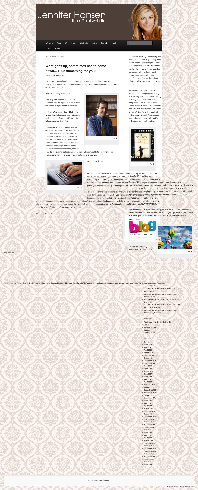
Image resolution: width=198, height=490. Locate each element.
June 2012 (148, 464)
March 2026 (148, 353)
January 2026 (149, 358)
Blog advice (27, 283)
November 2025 (150, 363)
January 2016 (149, 387)
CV (66, 43)
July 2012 (147, 462)
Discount (68, 283)
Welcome (49, 43)
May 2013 (147, 435)
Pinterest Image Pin (172, 486)
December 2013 (150, 417)
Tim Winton (143, 283)
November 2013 (150, 419)
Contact (58, 48)
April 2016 (148, 382)
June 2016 (148, 377)
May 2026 (147, 347)
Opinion (13, 283)
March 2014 (148, 408)
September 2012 (150, 456)
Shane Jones (190, 486)
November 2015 (150, 393)
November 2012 (150, 451)
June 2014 (148, 401)
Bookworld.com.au (57, 283)
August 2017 (149, 371)
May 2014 (147, 403)
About (59, 43)
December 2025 (150, 361)
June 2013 (148, 433)
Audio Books (83, 43)
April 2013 (148, 438)
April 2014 (148, 406)
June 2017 (148, 374)
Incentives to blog (111, 283)
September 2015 (150, 398)
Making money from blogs (128, 283)
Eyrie (157, 203)
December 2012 (150, 448)
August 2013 (149, 427)
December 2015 (150, 390)
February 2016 (149, 384)
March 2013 (148, 440)
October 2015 (149, 395)
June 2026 (148, 345)
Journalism (105, 43)
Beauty (146, 325)
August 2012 (149, 459)
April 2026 (148, 350)
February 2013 (149, 443)
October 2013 (149, 422)
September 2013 (150, 424)
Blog (73, 43)
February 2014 (149, 411)
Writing (94, 43)
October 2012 (149, 454)
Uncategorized (149, 333)
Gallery (48, 48)
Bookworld (46, 283)
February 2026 (149, 355)
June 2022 (148, 366)
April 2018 (148, 369)
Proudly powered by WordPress (99, 480)
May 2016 (147, 379)
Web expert (161, 283)
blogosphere (36, 283)
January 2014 (149, 414)
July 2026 (147, 342)
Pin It (115, 138)
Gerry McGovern (71, 139)
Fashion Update (150, 327)
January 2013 (149, 446)
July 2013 (147, 430)
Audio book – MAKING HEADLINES (157, 322)
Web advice (152, 283)
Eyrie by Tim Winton (84, 283)
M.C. (114, 43)
